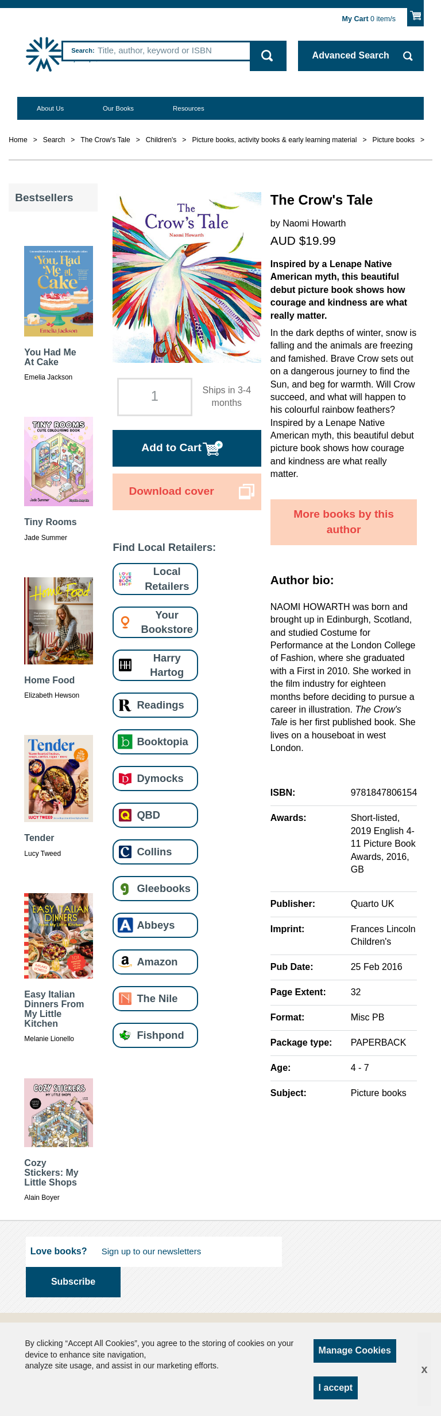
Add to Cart (171, 447)
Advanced (350, 55)
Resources (188, 108)
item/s (369, 19)
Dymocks (160, 778)
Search (81, 50)
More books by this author (343, 521)
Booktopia (162, 742)
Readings (160, 705)
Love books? (58, 1251)
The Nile (157, 998)
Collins (154, 852)
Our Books (118, 108)
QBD (148, 815)
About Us (50, 108)
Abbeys (156, 925)
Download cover (171, 491)
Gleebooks (163, 888)
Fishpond (160, 1035)
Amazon (157, 962)
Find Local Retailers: (164, 547)
